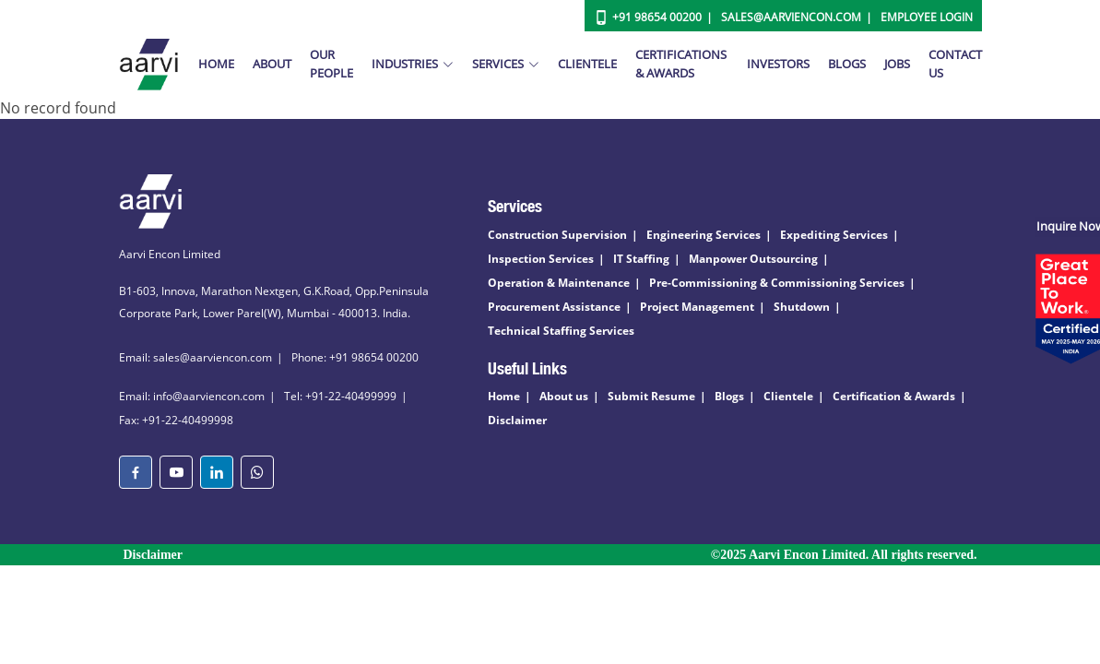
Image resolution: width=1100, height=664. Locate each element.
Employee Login (927, 17)
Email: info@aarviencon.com (192, 396)
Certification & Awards (894, 396)
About (272, 63)
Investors (778, 63)
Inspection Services (541, 259)
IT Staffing (641, 259)
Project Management (697, 306)
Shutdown (802, 306)
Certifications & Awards (681, 63)
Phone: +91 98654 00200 (355, 357)
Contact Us (955, 63)
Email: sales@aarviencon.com (195, 357)
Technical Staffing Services (561, 330)
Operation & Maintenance (559, 282)
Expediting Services (834, 235)
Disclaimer (517, 420)
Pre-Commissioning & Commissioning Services (777, 282)
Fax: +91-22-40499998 (176, 420)
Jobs (897, 63)
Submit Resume (651, 396)
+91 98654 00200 (657, 17)
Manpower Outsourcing (753, 259)
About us (563, 396)
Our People (331, 63)
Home (216, 63)
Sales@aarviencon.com (791, 17)
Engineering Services (703, 235)
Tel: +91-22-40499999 (340, 396)
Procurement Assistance (554, 306)
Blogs (847, 63)
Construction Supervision (557, 235)
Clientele (587, 63)
